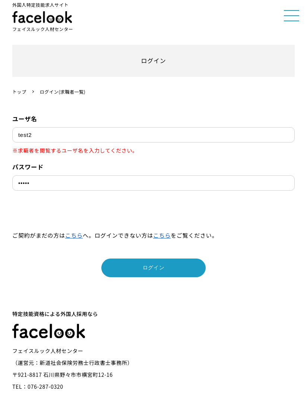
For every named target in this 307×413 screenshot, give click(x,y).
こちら (74, 235)
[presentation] (69, 212)
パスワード (28, 166)
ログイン (154, 267)
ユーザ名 (24, 118)
